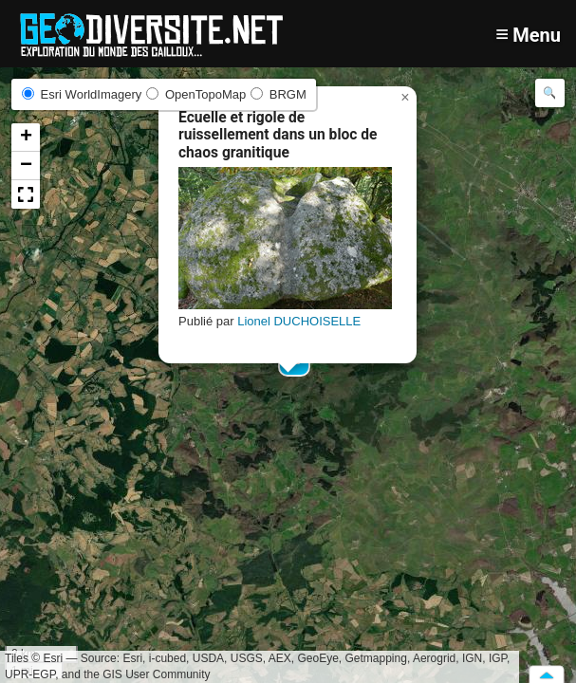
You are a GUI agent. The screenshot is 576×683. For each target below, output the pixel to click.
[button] (405, 97)
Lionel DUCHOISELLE (299, 321)
